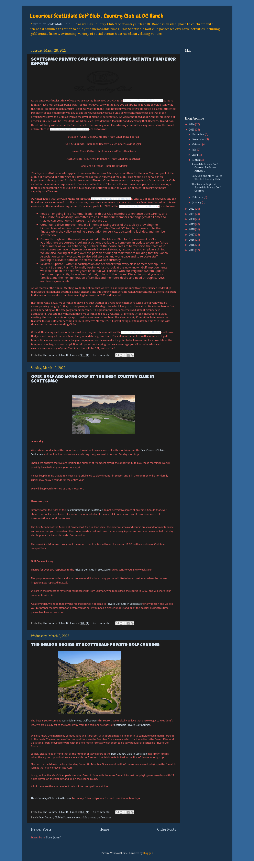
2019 (192, 224)
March (196, 160)
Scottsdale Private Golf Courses (143, 100)
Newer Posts (41, 829)
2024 (192, 124)
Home (104, 829)
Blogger (147, 853)
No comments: (101, 355)
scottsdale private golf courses (93, 817)
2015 (192, 245)
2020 (192, 219)
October (197, 144)
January (197, 202)
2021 (192, 214)
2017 (192, 234)
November (198, 139)
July (194, 149)
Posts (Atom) (53, 837)
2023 (192, 129)
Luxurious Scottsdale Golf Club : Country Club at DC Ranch (96, 16)
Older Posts (166, 829)
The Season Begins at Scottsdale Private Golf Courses (95, 645)
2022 (192, 208)
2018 (192, 229)
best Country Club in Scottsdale (57, 817)
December (198, 134)
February (198, 197)
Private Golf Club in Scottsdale (92, 569)
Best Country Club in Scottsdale (111, 198)
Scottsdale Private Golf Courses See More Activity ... (204, 167)
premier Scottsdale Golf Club (55, 24)
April (195, 154)
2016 (192, 239)
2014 (192, 250)
